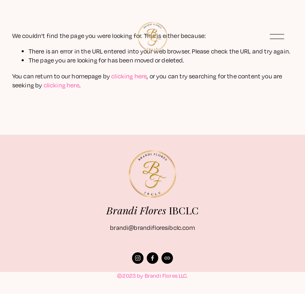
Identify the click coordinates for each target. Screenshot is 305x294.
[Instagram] (138, 258)
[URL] (167, 258)
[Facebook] (152, 258)
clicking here (129, 76)
